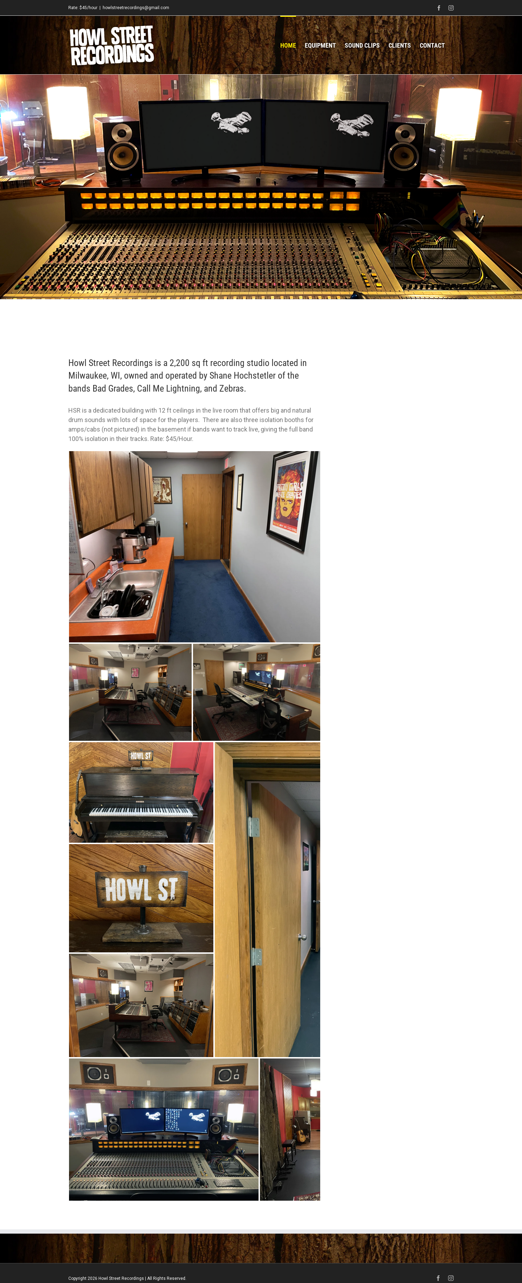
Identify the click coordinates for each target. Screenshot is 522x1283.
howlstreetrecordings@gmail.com (136, 7)
